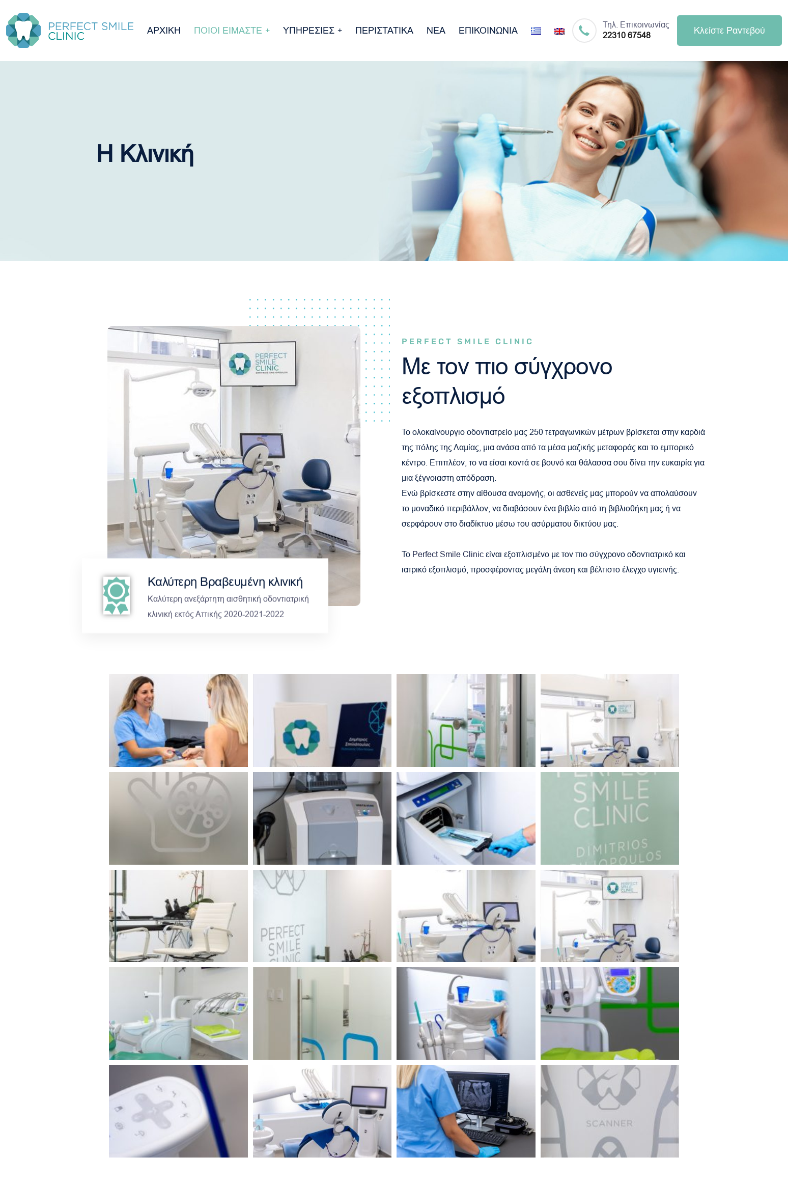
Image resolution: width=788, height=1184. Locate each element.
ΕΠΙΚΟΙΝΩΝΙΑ (488, 30)
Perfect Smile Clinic (448, 554)
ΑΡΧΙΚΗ (164, 30)
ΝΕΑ (436, 30)
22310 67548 (627, 35)
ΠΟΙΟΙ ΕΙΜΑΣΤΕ (228, 30)
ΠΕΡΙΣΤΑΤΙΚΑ (384, 30)
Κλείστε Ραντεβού (729, 30)
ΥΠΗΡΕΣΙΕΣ (308, 30)
